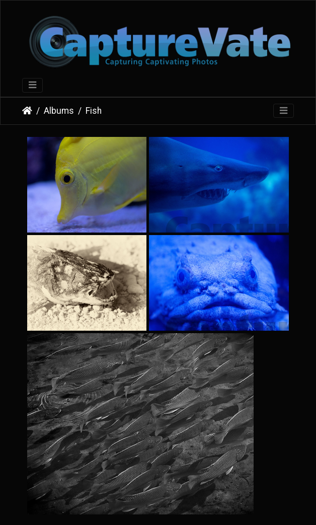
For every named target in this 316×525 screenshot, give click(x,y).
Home (27, 110)
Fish (94, 111)
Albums (59, 111)
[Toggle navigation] (32, 85)
